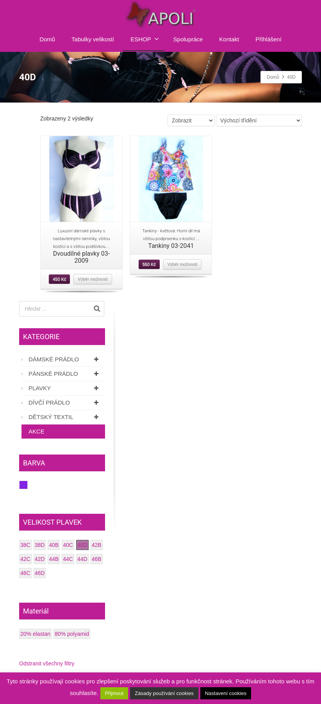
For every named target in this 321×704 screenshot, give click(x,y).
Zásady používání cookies (164, 693)
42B (97, 545)
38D (40, 545)
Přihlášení (268, 39)
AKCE (37, 431)
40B (54, 545)
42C (25, 559)
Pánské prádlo (65, 373)
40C (68, 545)
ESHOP (144, 38)
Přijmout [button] (114, 693)
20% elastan (35, 634)
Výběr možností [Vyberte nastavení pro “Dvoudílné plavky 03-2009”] (92, 279)
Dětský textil (65, 417)
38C (25, 545)
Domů (47, 39)
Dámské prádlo (65, 359)
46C (25, 573)
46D (40, 573)
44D (82, 559)
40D (82, 545)
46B (97, 559)
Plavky (65, 388)
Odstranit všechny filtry (47, 663)
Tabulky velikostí (92, 39)
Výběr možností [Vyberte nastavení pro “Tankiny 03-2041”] (182, 264)
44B (54, 559)
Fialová (27, 485)
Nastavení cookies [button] (225, 693)
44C (68, 559)
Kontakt (229, 39)
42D (40, 559)
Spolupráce (188, 39)
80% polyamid (72, 634)
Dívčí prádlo (65, 402)
